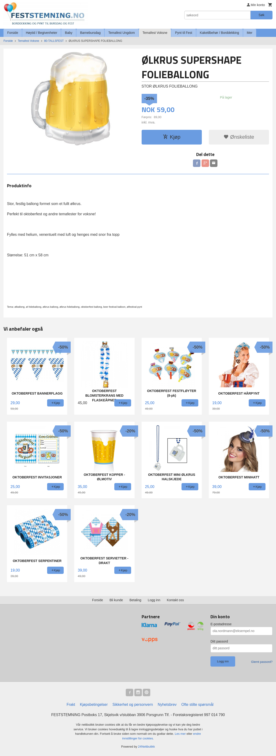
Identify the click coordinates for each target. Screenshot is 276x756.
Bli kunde (116, 600)
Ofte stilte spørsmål (197, 705)
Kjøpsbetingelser (94, 705)
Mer (249, 33)
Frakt (70, 705)
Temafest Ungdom (121, 33)
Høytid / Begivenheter (41, 33)
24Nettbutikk (146, 746)
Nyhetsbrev (167, 705)
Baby (68, 33)
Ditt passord (219, 641)
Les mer (181, 733)
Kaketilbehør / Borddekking (219, 33)
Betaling (135, 600)
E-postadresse (220, 624)
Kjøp (171, 137)
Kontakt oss (175, 600)
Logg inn (154, 600)
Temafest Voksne (155, 33)
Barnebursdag (90, 33)
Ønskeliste (239, 137)
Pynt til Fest (183, 33)
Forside (12, 33)
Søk (261, 15)
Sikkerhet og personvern (132, 705)
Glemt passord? (262, 662)
